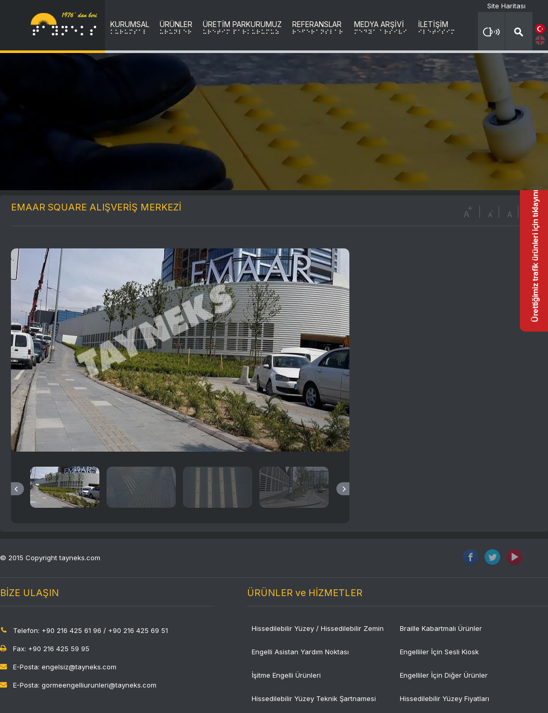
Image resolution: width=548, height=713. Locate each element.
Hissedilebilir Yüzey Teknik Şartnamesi (314, 698)
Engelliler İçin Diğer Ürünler (444, 675)
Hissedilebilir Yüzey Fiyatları (444, 698)
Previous (17, 488)
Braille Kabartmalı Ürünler (441, 628)
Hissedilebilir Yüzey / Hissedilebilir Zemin (318, 628)
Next (342, 488)
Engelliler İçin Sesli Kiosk (439, 652)
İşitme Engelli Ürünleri (286, 675)
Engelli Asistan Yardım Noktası (300, 652)
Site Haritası (506, 6)
